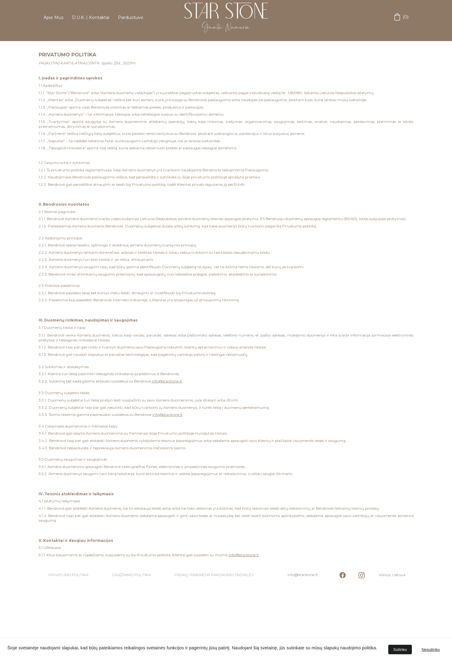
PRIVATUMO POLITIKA (68, 575)
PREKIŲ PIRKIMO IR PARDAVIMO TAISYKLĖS (213, 575)
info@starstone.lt (167, 402)
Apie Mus (53, 17)
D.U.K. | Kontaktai (90, 17)
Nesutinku (431, 649)
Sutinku (400, 649)
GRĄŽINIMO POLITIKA (131, 575)
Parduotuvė (130, 17)
